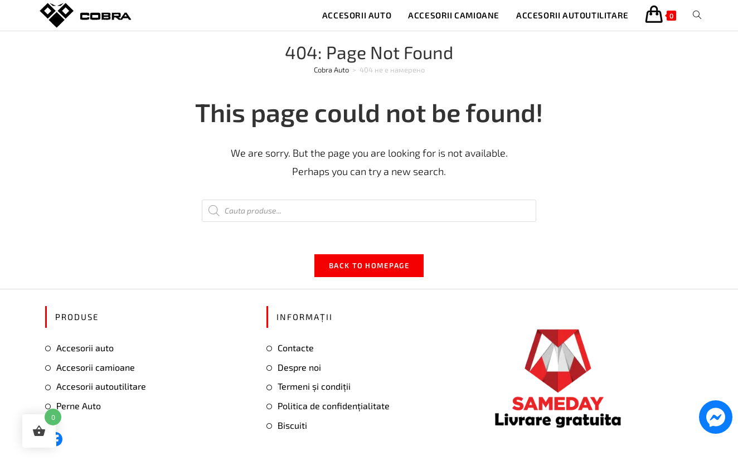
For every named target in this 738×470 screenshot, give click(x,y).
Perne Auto (78, 407)
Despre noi (299, 369)
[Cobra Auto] (331, 69)
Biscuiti (292, 426)
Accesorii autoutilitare (101, 388)
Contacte (296, 349)
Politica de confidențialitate (334, 407)
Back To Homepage (369, 267)
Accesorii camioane (95, 369)
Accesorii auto (85, 349)
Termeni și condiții (314, 388)
